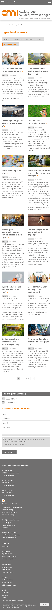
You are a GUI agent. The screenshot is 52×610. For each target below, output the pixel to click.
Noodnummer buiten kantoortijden (17, 408)
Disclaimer (5, 595)
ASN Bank (5, 543)
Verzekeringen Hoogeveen (11, 535)
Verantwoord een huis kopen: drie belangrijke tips (38, 341)
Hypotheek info (7, 554)
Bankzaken (5, 546)
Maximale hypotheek (9, 559)
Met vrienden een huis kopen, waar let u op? (12, 70)
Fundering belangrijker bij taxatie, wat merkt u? (12, 123)
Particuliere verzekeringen (12, 507)
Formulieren (6, 570)
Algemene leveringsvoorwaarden (13, 600)
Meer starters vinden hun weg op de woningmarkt (37, 289)
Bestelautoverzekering (9, 512)
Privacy (4, 598)
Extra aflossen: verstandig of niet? (36, 122)
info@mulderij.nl (12, 402)
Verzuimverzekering (8, 525)
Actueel (10, 25)
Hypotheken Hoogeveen (10, 532)
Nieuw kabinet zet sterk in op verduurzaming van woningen (39, 173)
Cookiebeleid (6, 593)
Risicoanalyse (6, 522)
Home (3, 25)
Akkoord (44, 604)
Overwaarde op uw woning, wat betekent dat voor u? (38, 71)
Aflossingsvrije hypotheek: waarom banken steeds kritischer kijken (13, 233)
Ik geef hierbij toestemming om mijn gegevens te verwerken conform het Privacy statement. (25, 440)
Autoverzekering (7, 510)
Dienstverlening (7, 567)
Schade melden (7, 582)
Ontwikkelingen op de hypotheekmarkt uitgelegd (38, 232)
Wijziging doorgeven (9, 585)
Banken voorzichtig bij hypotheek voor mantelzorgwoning (12, 341)
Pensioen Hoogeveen (9, 537)
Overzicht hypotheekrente (10, 556)
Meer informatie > (15, 607)
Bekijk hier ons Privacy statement (15, 444)
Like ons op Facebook (9, 502)
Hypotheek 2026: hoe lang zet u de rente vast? (11, 289)
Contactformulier (7, 580)
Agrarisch (5, 528)
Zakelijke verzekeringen (11, 520)
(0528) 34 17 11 (11, 399)
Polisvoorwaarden (8, 572)
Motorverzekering (8, 515)
